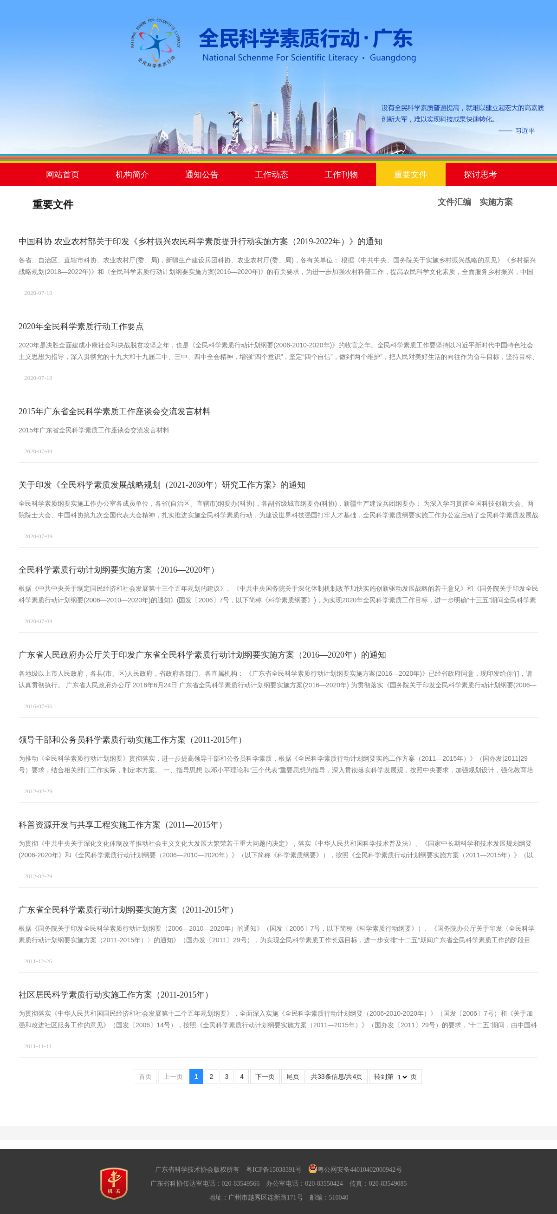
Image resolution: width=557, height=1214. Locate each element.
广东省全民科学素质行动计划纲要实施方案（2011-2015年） (128, 909)
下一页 (265, 1076)
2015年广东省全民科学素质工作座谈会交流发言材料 (115, 411)
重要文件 (410, 174)
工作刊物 (341, 174)
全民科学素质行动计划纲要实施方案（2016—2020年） (119, 569)
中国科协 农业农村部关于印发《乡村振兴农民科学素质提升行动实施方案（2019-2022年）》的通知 (201, 241)
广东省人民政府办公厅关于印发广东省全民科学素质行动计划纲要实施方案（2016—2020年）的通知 (202, 654)
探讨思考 (480, 174)
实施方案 (496, 202)
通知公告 (202, 174)
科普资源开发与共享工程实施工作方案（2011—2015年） (123, 824)
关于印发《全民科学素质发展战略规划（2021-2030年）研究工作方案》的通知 (162, 485)
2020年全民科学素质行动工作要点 (81, 326)
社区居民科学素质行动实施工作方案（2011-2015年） (116, 994)
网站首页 (62, 174)
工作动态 (271, 174)
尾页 (292, 1076)
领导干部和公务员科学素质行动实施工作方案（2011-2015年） (132, 739)
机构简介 (132, 174)
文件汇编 (454, 202)
